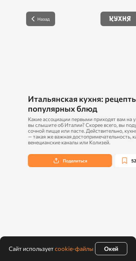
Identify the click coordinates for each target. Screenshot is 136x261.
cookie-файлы (74, 248)
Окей (111, 248)
